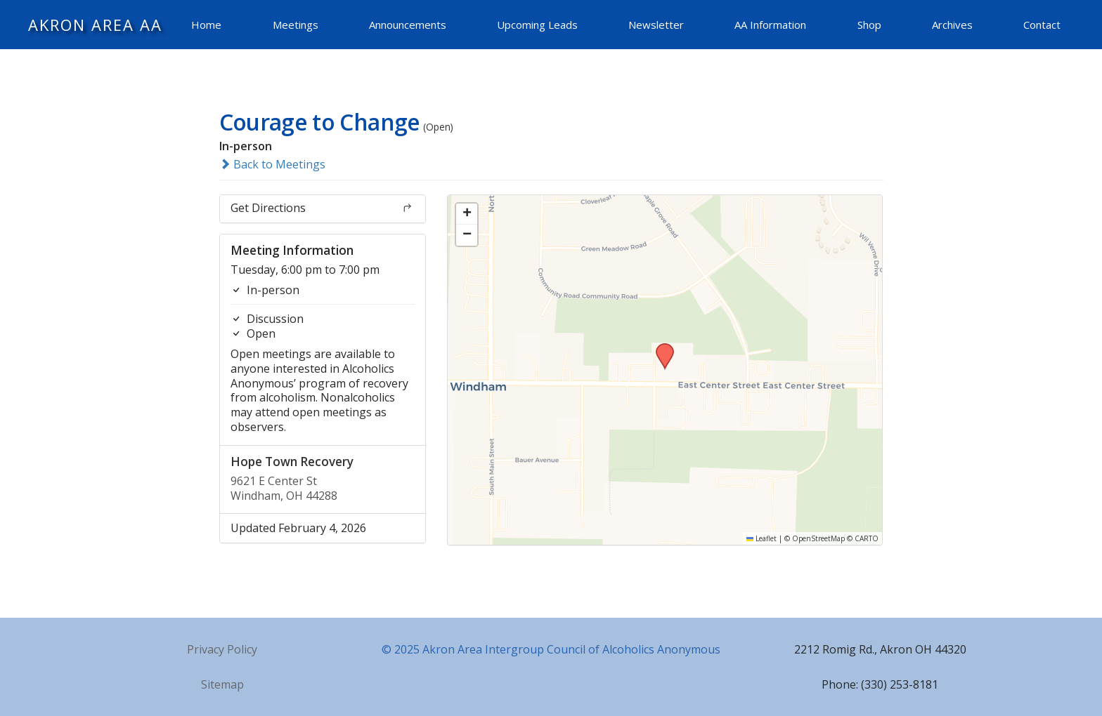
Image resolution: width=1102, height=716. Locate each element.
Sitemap (222, 684)
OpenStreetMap (818, 538)
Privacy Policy (222, 649)
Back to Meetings (272, 164)
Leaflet (761, 538)
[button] (660, 347)
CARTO (867, 538)
